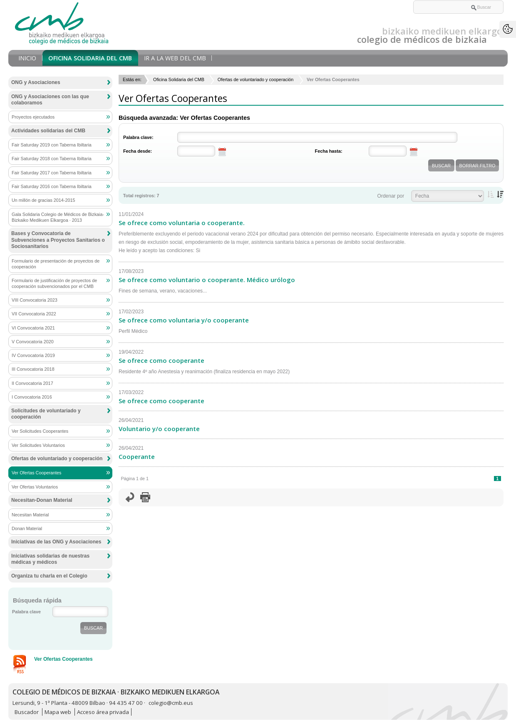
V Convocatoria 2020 (33, 341)
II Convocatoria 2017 (32, 383)
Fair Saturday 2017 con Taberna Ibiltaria (52, 172)
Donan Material (27, 528)
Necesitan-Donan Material (41, 500)
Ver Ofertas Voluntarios (35, 486)
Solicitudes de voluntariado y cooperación (46, 414)
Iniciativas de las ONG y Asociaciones (56, 542)
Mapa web (58, 712)
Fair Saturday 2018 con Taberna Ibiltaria (52, 158)
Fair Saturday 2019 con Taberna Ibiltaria (52, 144)
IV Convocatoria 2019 (33, 355)
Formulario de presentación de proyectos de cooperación (55, 263)
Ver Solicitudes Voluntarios (38, 445)
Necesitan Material (30, 514)
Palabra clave (26, 611)
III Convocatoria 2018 (33, 369)
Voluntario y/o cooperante (159, 428)
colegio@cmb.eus (171, 703)
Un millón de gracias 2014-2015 (43, 200)
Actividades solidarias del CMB (48, 131)
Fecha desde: (137, 151)
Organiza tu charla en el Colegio (49, 576)
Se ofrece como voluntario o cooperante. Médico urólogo (207, 279)
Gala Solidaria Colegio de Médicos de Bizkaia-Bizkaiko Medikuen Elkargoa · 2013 (58, 217)
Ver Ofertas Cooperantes (36, 472)
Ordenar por (390, 196)
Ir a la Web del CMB (175, 58)
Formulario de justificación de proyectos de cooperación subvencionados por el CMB (54, 283)
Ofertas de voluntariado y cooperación (255, 79)
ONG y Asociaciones (35, 82)
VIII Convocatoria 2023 (34, 300)
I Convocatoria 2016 (32, 396)
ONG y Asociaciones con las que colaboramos (50, 100)
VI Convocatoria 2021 (33, 327)
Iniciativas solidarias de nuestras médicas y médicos (50, 559)
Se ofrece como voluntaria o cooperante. (182, 222)
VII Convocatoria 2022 (34, 313)
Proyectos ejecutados (33, 116)
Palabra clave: (138, 137)
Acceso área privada (103, 712)
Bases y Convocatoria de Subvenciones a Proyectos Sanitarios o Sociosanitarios (58, 240)
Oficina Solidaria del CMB (90, 58)
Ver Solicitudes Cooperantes (40, 431)
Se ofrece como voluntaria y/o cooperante (184, 320)
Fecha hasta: (328, 151)
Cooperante (137, 456)
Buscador (27, 712)
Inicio (27, 58)
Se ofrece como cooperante (161, 360)
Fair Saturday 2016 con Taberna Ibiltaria (52, 186)
